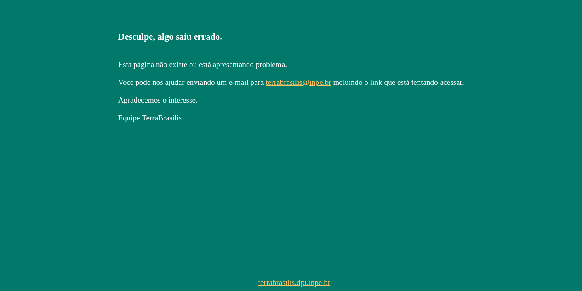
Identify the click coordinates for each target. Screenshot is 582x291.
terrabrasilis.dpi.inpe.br (294, 282)
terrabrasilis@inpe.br (298, 82)
